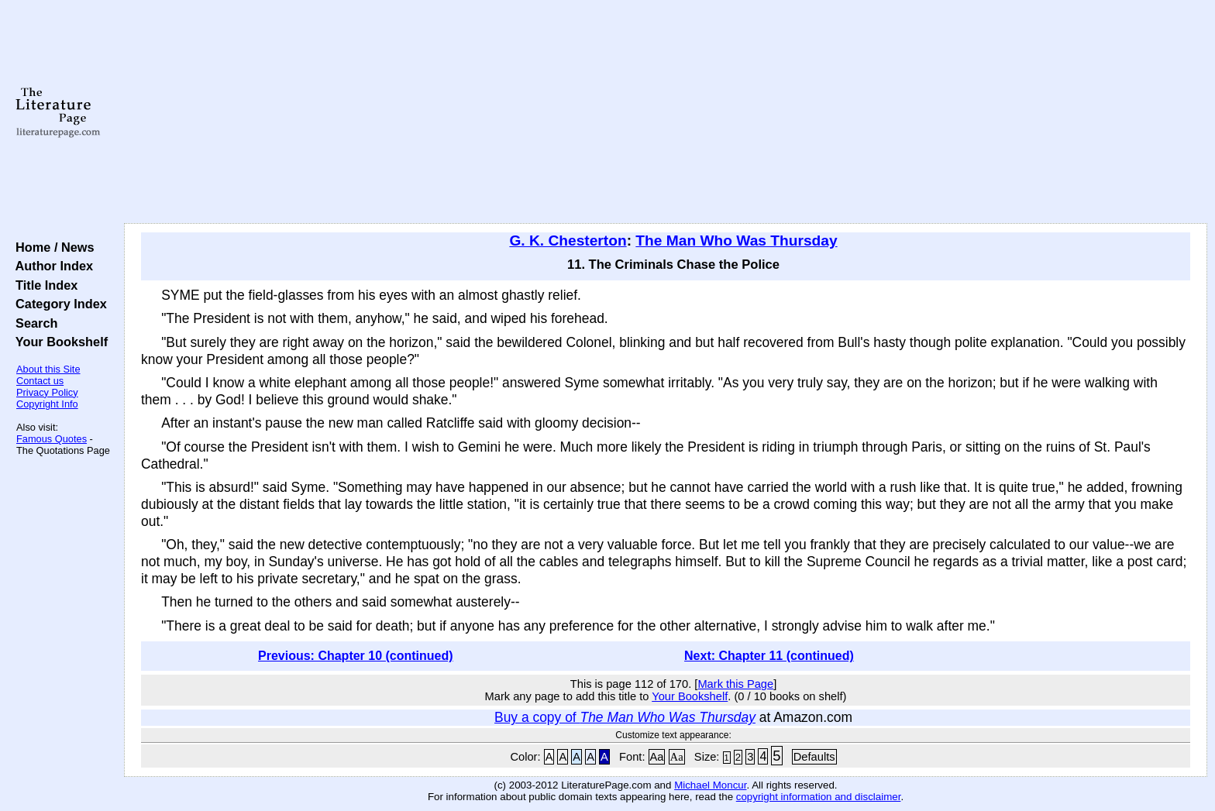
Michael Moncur (710, 785)
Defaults (814, 757)
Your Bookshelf (58, 342)
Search (33, 323)
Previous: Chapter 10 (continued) (355, 655)
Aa (657, 757)
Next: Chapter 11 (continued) (769, 655)
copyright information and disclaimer (818, 796)
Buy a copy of (625, 717)
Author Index (51, 266)
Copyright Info (47, 404)
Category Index (58, 304)
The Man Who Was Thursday (736, 240)
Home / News (52, 247)
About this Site (48, 369)
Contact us (40, 381)
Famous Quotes (51, 439)
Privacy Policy (47, 392)
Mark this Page (735, 684)
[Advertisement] (666, 112)
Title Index (43, 285)
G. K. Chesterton (567, 240)
